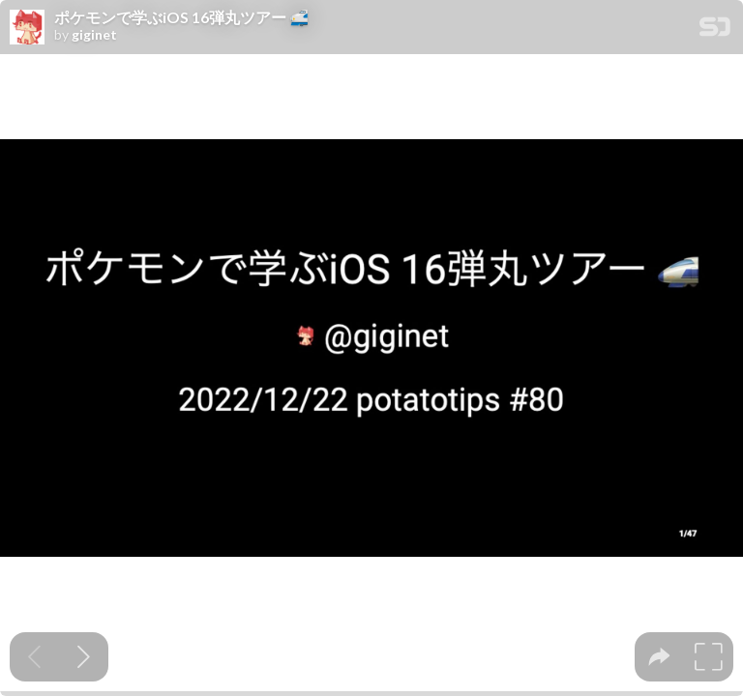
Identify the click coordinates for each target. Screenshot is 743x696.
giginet (94, 35)
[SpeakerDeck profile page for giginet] (27, 28)
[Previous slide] (34, 657)
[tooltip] (659, 657)
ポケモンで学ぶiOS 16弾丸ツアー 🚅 (181, 17)
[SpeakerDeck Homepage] (714, 30)
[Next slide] (83, 657)
